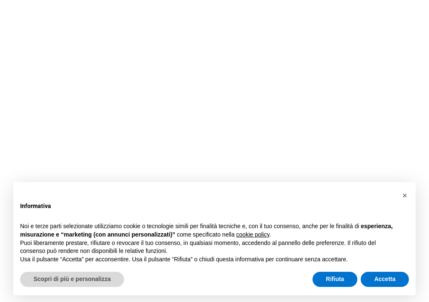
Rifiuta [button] (335, 279)
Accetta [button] (384, 279)
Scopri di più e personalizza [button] (72, 279)
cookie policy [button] (252, 234)
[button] (404, 195)
